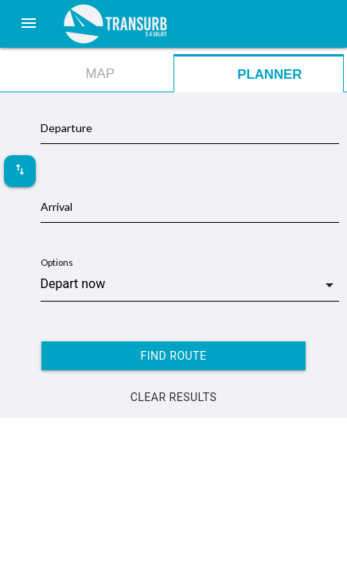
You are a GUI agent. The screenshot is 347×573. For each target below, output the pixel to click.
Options (57, 262)
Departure (66, 127)
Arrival (56, 206)
